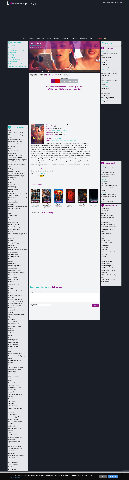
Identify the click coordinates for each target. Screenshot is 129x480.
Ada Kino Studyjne (106, 208)
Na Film (56, 38)
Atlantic (103, 213)
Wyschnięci (11, 439)
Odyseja (103, 199)
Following (11, 204)
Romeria (10, 358)
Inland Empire (12, 220)
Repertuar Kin (111, 205)
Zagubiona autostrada (15, 448)
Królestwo (11, 238)
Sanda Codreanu (64, 140)
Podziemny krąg (13, 342)
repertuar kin (36, 71)
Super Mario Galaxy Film (15, 394)
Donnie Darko (12, 180)
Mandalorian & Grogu (14, 254)
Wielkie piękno (12, 426)
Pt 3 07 (76, 81)
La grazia (11, 245)
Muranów (104, 272)
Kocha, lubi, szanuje (14, 229)
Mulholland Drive (13, 279)
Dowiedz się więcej (16, 477)
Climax (70, 204)
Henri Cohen (73, 140)
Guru (102, 55)
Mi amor (103, 62)
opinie (57, 71)
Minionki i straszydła (107, 168)
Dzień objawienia (106, 102)
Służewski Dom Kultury (108, 279)
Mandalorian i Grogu (14, 256)
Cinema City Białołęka (107, 220)
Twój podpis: (34, 305)
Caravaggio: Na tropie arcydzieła (18, 160)
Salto (9, 365)
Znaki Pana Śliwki (13, 464)
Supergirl (58, 204)
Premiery (31, 38)
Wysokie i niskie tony (14, 441)
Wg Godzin (65, 38)
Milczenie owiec (12, 268)
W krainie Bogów (13, 419)
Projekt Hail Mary (13, 346)
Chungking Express (13, 162)
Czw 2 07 (73, 81)
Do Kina (49, 38)
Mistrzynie (104, 183)
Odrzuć (103, 476)
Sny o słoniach (105, 95)
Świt (102, 277)
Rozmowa (11, 362)
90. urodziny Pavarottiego (15, 135)
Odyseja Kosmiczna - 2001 (16, 314)
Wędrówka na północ (107, 172)
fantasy (54, 130)
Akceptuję (113, 476)
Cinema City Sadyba (107, 229)
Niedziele (11, 286)
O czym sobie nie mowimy (16, 310)
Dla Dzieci (74, 38)
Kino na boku (105, 245)
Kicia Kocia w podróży (14, 224)
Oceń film (42, 173)
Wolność (10, 430)
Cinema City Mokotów (107, 224)
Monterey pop (105, 75)
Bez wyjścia (11, 146)
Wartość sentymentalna (15, 421)
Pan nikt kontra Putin (14, 326)
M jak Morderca (13, 252)
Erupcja (10, 191)
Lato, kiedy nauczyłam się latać (17, 250)
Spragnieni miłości (13, 385)
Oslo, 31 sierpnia (13, 321)
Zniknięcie (11, 467)
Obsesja (82, 204)
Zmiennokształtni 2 (14, 462)
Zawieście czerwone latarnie (16, 455)
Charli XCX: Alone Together (109, 194)
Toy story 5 (104, 84)
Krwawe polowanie (107, 60)
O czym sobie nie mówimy (109, 196)
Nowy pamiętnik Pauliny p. (109, 185)
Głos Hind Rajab (13, 215)
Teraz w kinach (18, 127)
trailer (52, 71)
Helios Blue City (106, 233)
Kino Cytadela (105, 240)
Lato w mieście (12, 247)
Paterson (11, 330)
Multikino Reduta (106, 263)
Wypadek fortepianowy (108, 174)
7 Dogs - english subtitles (15, 132)
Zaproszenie (105, 177)
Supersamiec (12, 401)
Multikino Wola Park (107, 268)
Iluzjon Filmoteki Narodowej (109, 236)
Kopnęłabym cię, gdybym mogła (18, 234)
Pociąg (10, 337)
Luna (102, 259)
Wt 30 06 (65, 81)
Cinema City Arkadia (107, 215)
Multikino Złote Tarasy (108, 270)
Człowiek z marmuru (14, 171)
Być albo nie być (13, 151)
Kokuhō (10, 231)
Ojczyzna (104, 78)
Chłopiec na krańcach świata (109, 53)
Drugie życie (105, 88)
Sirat (9, 378)
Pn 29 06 (61, 81)
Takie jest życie (105, 67)
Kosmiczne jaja (12, 236)
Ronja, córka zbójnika (14, 360)
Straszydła (13, 52)
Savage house (105, 93)
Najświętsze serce (13, 284)
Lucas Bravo (54, 140)
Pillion (10, 335)
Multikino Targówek (107, 266)
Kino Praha (104, 247)
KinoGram (104, 250)
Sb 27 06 (53, 81)
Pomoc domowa (13, 344)
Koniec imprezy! (106, 57)
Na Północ (11, 282)
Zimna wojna (12, 460)
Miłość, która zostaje (14, 275)
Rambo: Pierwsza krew (15, 353)
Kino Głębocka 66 (106, 243)
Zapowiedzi (40, 38)
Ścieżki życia (11, 374)
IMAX (102, 238)
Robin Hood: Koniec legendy (109, 80)
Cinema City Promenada (108, 227)
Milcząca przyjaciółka (14, 266)
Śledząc (10, 380)
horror (59, 130)
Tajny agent (11, 403)
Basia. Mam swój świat (15, 144)
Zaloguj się (106, 2)
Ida (9, 217)
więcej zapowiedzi (107, 201)
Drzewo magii (12, 187)
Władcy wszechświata (47, 204)
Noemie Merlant (40, 47)
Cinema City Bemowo (107, 217)
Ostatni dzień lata (13, 324)
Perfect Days (12, 333)
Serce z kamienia (13, 376)
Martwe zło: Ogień (106, 181)
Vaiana (103, 190)
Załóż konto (114, 2)
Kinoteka (104, 254)
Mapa (91, 38)
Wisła (103, 284)
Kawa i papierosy (13, 222)
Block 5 (10, 148)
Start (24, 38)
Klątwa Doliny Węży (14, 227)
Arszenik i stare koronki (15, 139)
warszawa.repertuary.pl (24, 3)
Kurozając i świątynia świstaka (17, 243)
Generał (10, 211)
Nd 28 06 (57, 81)
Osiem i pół (11, 319)
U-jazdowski (105, 282)
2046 (9, 130)
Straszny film (35, 204)
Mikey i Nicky (12, 263)
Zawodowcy (11, 457)
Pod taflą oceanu (13, 340)
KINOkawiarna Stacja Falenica (110, 252)
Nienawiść (11, 288)
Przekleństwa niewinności (108, 188)
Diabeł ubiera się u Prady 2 (16, 173)
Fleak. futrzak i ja (13, 202)
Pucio (9, 351)
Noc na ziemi (12, 308)
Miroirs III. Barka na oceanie (16, 272)
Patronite (99, 38)
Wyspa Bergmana (13, 444)
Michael (10, 261)
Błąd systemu (12, 153)
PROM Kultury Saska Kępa (109, 275)
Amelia (10, 137)
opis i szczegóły (46, 71)
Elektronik (104, 231)
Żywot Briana (12, 469)
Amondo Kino (105, 211)
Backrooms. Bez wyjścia (108, 71)
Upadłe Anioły (12, 414)
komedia (64, 130)
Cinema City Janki (106, 222)
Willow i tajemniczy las (107, 98)
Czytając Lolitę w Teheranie (109, 73)
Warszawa (107, 43)
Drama (10, 182)
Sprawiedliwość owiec (14, 387)
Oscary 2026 (83, 38)
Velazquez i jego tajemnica (16, 417)
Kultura (103, 256)
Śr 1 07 (69, 81)
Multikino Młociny (106, 261)
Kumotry (104, 91)
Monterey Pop (12, 277)
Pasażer (94, 204)
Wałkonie (11, 424)
